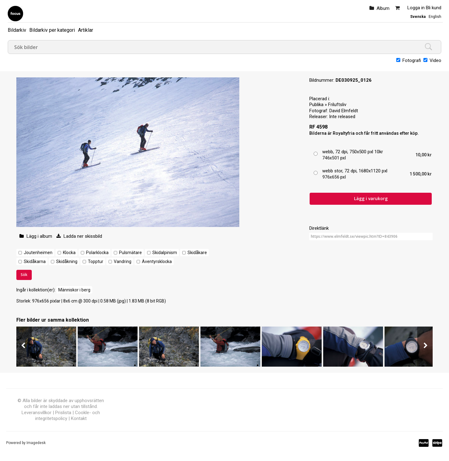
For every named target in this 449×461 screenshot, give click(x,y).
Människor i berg (74, 289)
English (435, 16)
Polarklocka (97, 252)
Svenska (418, 16)
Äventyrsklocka (157, 261)
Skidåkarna (35, 261)
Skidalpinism (164, 252)
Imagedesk (36, 443)
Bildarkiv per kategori (52, 30)
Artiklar (85, 30)
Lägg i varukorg (371, 198)
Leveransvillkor (36, 412)
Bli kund (433, 7)
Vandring (122, 261)
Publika (316, 104)
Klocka (69, 252)
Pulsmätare (130, 252)
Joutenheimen (38, 252)
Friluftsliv (337, 104)
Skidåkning (66, 261)
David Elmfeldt (343, 110)
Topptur (95, 261)
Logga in (416, 7)
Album (383, 8)
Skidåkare (197, 252)
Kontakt (79, 418)
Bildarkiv (17, 30)
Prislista (63, 412)
